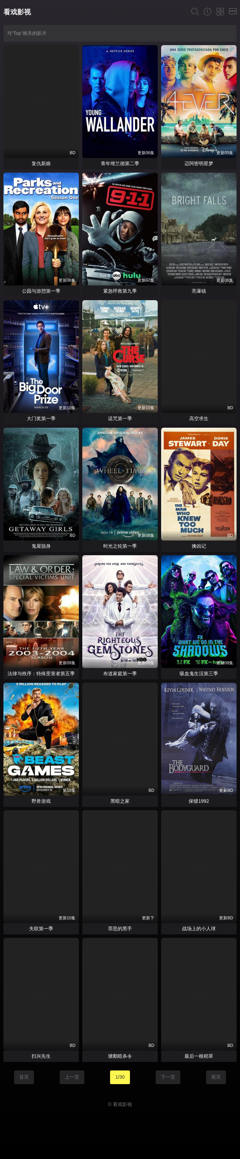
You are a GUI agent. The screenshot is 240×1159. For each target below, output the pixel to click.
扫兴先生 (41, 1056)
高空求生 (198, 418)
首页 (24, 1077)
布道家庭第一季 (120, 673)
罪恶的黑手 (120, 928)
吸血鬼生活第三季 (199, 673)
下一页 (168, 1077)
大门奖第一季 (41, 418)
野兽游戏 (41, 801)
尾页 (216, 1077)
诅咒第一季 (120, 418)
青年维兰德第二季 (120, 163)
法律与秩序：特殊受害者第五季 (41, 673)
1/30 (119, 1077)
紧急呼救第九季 (120, 291)
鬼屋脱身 (41, 546)
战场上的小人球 (199, 928)
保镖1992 (199, 801)
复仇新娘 (41, 163)
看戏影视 (17, 12)
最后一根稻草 (198, 1056)
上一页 (72, 1077)
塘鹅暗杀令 (120, 1056)
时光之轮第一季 (120, 546)
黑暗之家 (120, 801)
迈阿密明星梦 (198, 163)
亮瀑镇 (199, 291)
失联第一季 (41, 928)
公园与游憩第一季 (41, 291)
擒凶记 (199, 546)
